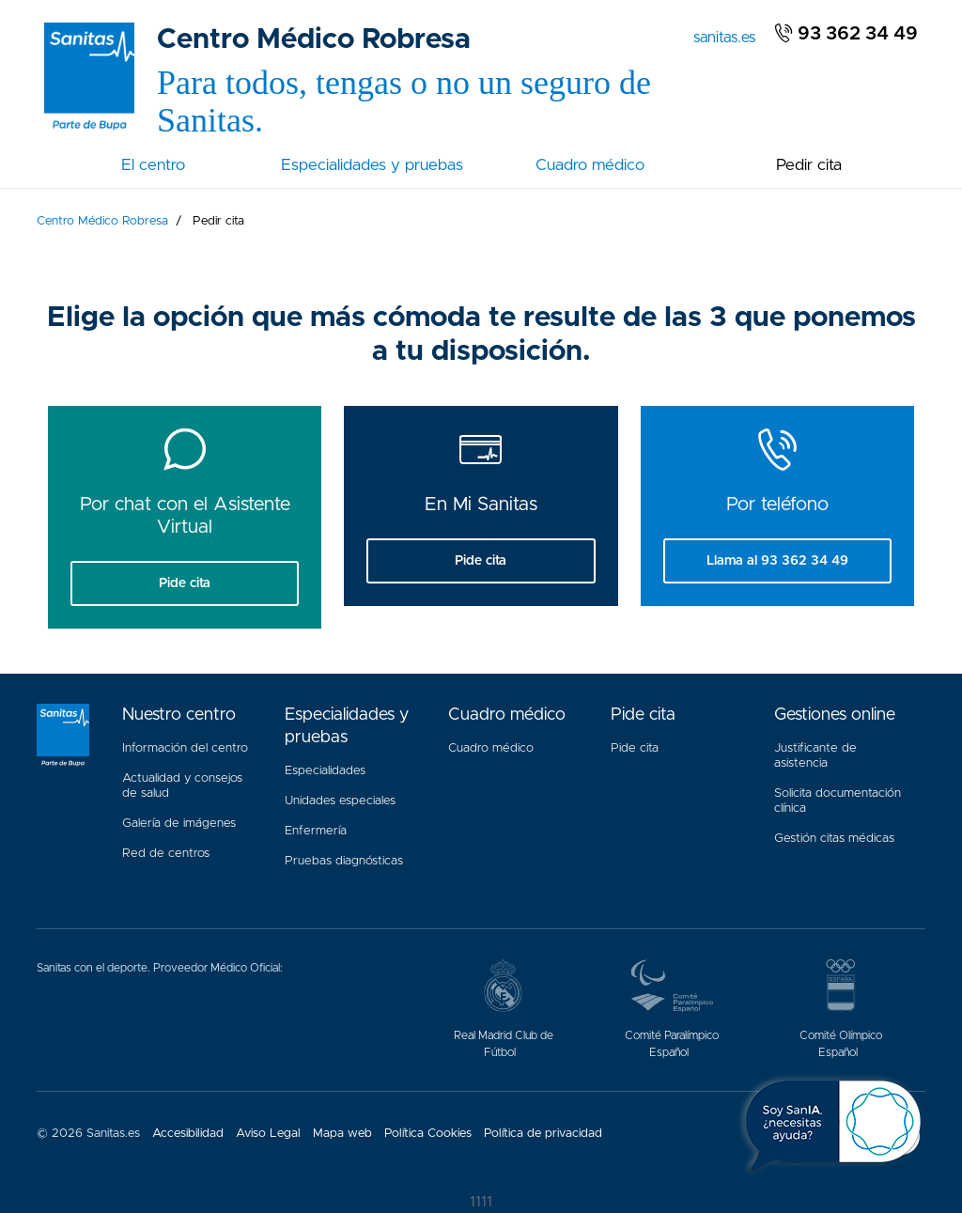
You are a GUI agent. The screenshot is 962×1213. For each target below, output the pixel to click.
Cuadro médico (589, 165)
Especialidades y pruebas (372, 165)
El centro (153, 165)
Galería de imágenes (179, 823)
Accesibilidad (188, 1133)
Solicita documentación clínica (837, 801)
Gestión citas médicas (838, 834)
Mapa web (342, 1133)
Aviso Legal (268, 1133)
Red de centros (165, 854)
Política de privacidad (543, 1133)
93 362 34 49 (846, 33)
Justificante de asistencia (815, 756)
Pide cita (635, 748)
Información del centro (185, 748)
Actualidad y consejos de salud (182, 786)
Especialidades (325, 771)
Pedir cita (809, 165)
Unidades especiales (340, 801)
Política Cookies (428, 1133)
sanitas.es (728, 35)
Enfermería (316, 831)
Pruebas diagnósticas (344, 861)
